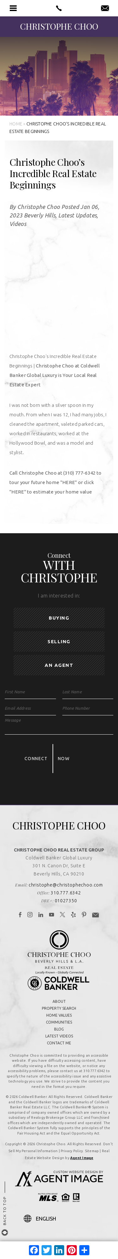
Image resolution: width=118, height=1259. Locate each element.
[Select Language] (65, 1218)
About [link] (59, 1001)
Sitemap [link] (92, 1151)
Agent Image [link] (81, 1158)
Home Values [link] (59, 1015)
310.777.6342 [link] (66, 892)
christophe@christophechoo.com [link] (66, 884)
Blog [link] (59, 1029)
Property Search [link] (59, 1008)
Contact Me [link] (59, 1043)
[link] (59, 8)
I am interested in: (59, 595)
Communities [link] (59, 1022)
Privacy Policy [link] (72, 1151)
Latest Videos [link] (59, 1036)
